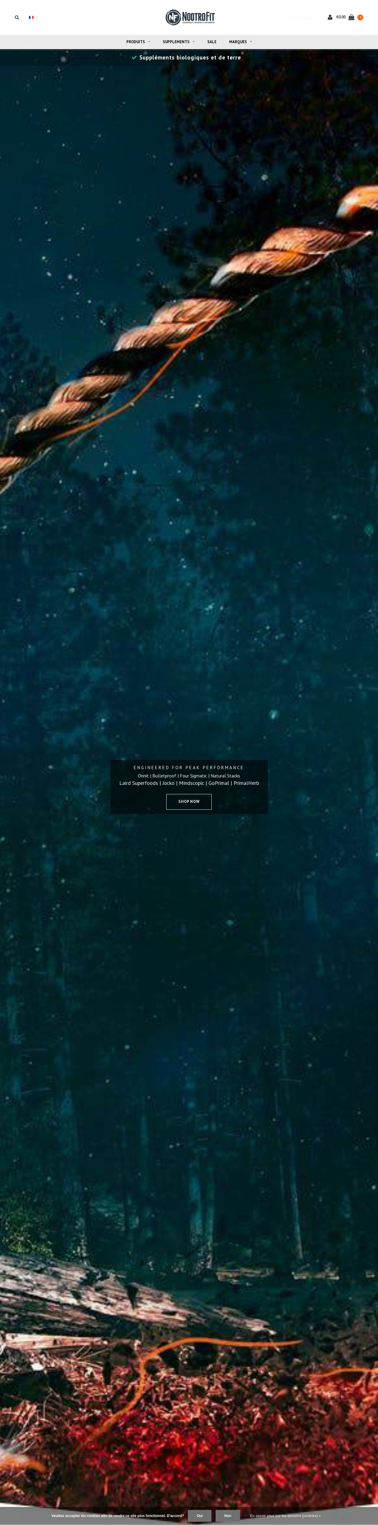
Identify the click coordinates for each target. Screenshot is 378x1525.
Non (227, 1516)
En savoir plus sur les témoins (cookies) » (285, 1516)
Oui (200, 1516)
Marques (240, 41)
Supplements (179, 41)
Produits (138, 41)
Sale (211, 41)
